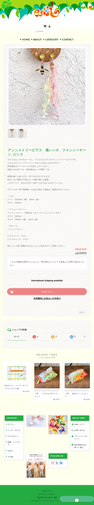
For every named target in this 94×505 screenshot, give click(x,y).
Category (52, 39)
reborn (10, 451)
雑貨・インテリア (14, 443)
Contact (68, 39)
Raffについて (79, 424)
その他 (10, 457)
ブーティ (11, 424)
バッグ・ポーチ (14, 430)
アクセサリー (13, 436)
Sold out (47, 291)
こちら (62, 262)
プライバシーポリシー (80, 437)
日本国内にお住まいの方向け (47, 298)
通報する (82, 312)
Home (26, 39)
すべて (16, 337)
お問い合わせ (79, 430)
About (37, 39)
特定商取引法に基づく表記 (80, 446)
